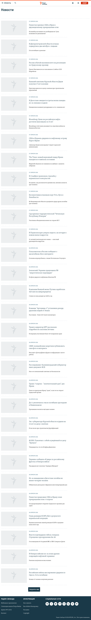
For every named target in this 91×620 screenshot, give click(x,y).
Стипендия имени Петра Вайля (11, 606)
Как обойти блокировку (30, 606)
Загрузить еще (34, 589)
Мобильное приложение (9, 603)
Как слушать (27, 603)
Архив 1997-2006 (6, 610)
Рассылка (26, 610)
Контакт (3, 613)
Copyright (26, 613)
